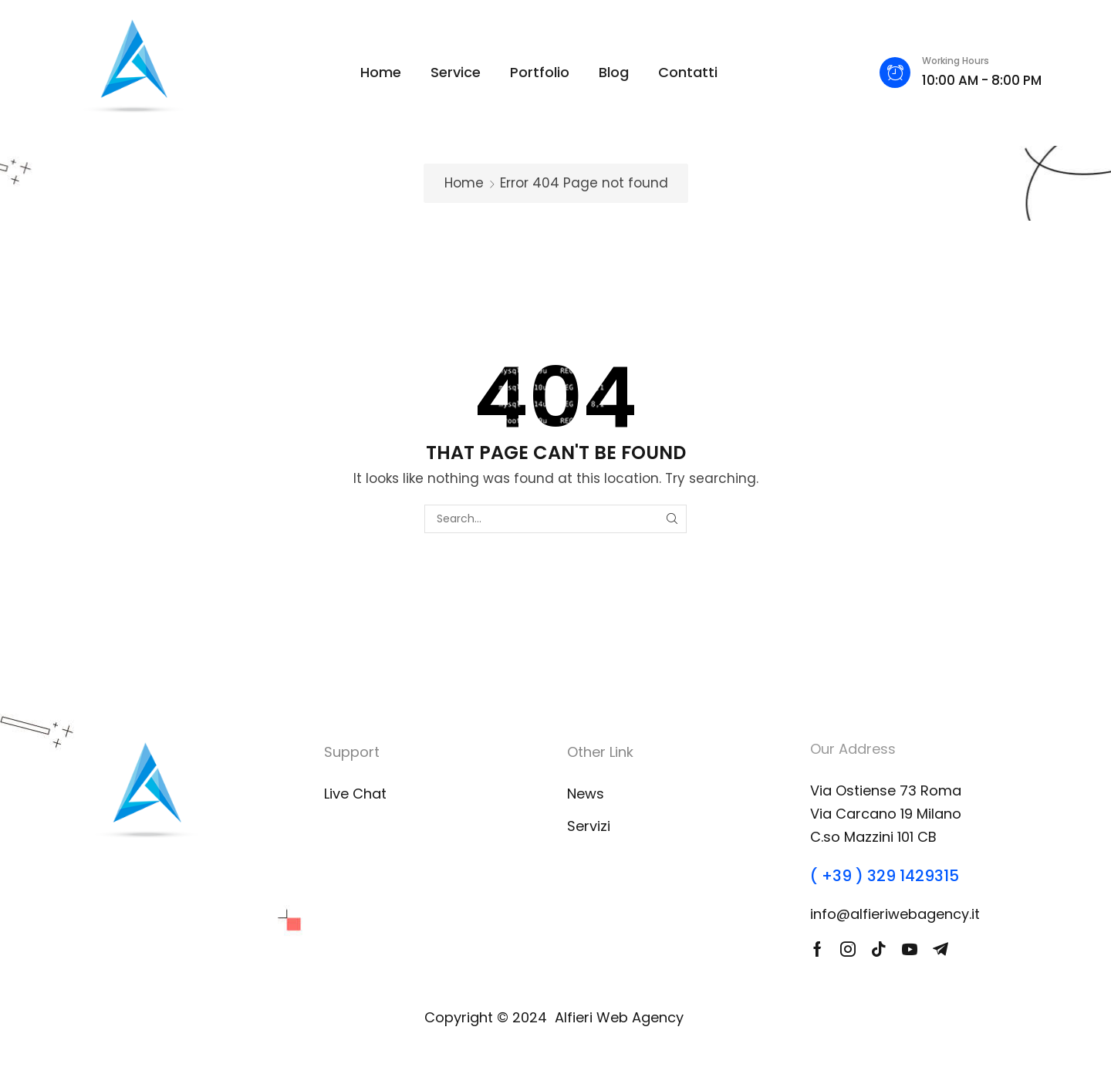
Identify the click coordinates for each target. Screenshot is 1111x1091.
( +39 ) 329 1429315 (884, 876)
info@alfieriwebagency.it (895, 914)
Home (464, 183)
